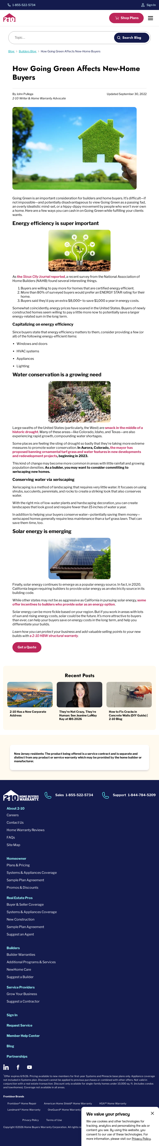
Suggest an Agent (20, 934)
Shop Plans (130, 18)
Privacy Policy (141, 1139)
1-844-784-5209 (142, 795)
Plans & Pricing (18, 865)
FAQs (11, 837)
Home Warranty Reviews (26, 830)
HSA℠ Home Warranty (112, 1103)
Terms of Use (54, 1120)
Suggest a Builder (20, 977)
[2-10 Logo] (9, 21)
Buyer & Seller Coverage (25, 904)
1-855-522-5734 (23, 5)
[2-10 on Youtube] (29, 1067)
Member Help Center (23, 1036)
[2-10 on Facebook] (17, 1067)
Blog (10, 1046)
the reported (41, 277)
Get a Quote (27, 647)
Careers (13, 815)
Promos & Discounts (22, 888)
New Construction (20, 919)
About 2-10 (15, 808)
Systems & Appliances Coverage (32, 873)
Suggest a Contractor (23, 1001)
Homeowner (16, 859)
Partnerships (17, 1056)
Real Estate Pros (20, 898)
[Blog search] (63, 38)
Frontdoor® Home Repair (21, 1103)
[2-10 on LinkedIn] (6, 1067)
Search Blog (131, 37)
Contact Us (15, 823)
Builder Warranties (21, 955)
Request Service (19, 1025)
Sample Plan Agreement (25, 880)
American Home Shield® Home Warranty (68, 1103)
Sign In (151, 5)
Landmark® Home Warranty (23, 1109)
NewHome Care (19, 969)
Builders (13, 948)
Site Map (13, 845)
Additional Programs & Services (31, 962)
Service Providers (21, 987)
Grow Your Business (22, 994)
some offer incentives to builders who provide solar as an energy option (79, 602)
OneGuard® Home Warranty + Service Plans (74, 1109)
